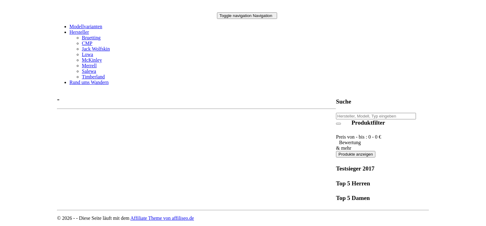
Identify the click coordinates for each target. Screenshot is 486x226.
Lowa (87, 54)
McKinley (92, 60)
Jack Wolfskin (96, 48)
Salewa (89, 71)
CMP (87, 43)
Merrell (89, 65)
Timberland (93, 76)
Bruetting (91, 37)
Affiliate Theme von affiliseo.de (162, 218)
